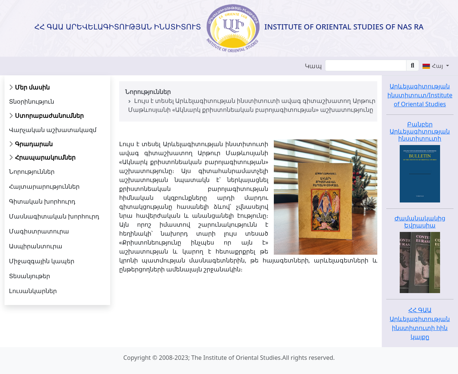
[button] (435, 65)
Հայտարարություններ (44, 186)
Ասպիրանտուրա (35, 246)
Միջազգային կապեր (41, 261)
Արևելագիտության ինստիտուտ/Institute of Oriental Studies (419, 95)
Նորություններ (32, 171)
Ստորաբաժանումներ (49, 115)
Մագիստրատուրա (39, 231)
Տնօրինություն (31, 101)
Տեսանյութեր (29, 276)
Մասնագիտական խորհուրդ (54, 216)
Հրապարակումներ (45, 157)
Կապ (313, 66)
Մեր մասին (32, 87)
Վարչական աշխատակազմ (52, 130)
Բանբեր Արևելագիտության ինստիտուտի (420, 131)
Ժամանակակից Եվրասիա (419, 221)
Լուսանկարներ (33, 291)
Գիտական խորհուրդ (42, 201)
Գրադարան (34, 144)
